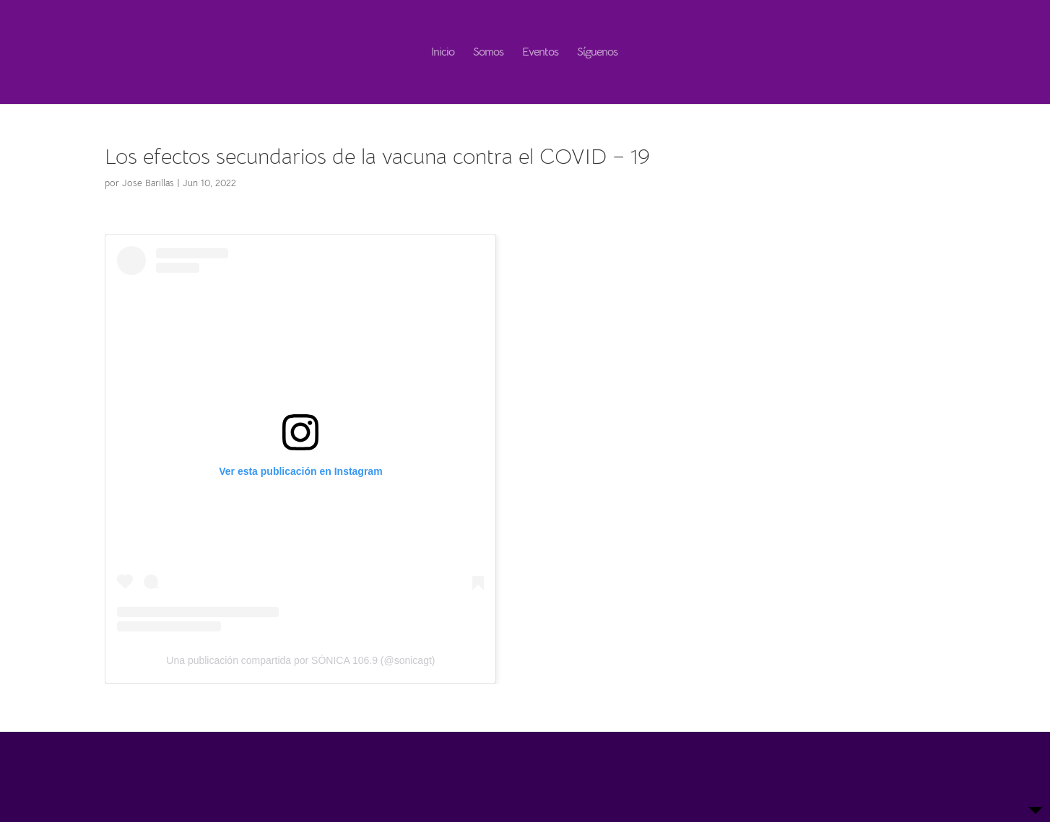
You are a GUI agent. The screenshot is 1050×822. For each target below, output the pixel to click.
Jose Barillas (148, 183)
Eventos (540, 53)
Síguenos (597, 53)
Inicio (442, 53)
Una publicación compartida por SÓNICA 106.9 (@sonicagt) (300, 660)
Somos (488, 53)
